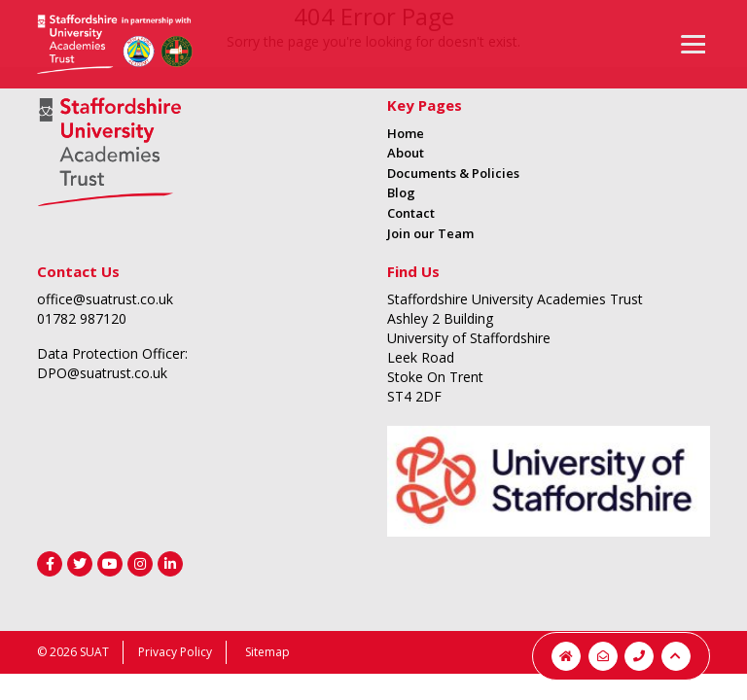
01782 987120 (81, 318)
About (405, 152)
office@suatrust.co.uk (105, 299)
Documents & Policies (453, 173)
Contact (411, 213)
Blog (401, 192)
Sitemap (267, 652)
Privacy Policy (175, 652)
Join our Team (430, 233)
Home (405, 133)
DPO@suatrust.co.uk (102, 373)
